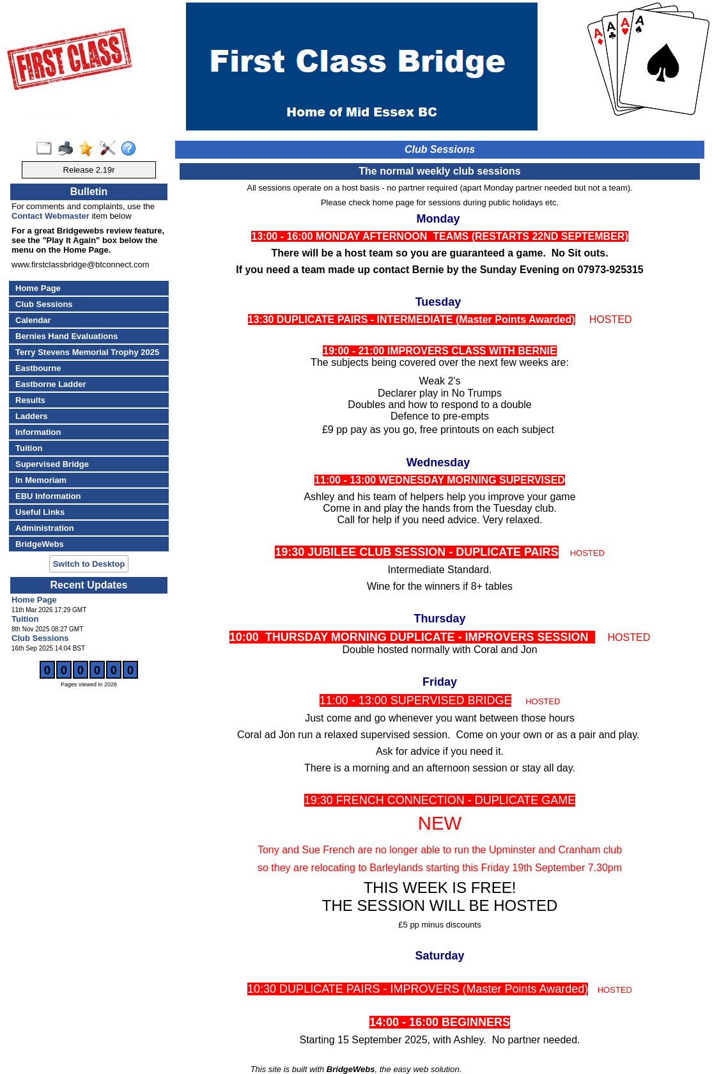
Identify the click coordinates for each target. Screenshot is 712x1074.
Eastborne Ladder (50, 384)
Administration (44, 528)
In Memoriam (40, 480)
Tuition (28, 448)
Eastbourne (38, 368)
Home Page (38, 288)
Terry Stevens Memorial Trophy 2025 (87, 352)
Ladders (31, 416)
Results (30, 400)
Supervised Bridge (52, 464)
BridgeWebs (39, 544)
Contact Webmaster (50, 216)
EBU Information (48, 496)
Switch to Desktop (89, 564)
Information (38, 432)
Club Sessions (44, 304)
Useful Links (40, 512)
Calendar (33, 320)
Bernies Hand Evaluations (66, 336)
